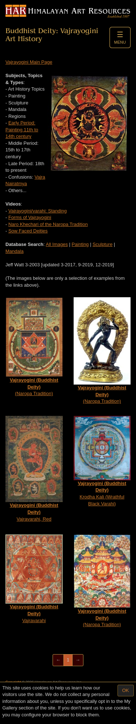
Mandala (14, 251)
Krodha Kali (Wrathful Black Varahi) (102, 461)
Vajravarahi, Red (34, 468)
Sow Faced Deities (28, 231)
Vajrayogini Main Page (28, 62)
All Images (57, 244)
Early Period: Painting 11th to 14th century (21, 129)
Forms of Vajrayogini (29, 217)
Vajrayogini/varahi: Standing (37, 211)
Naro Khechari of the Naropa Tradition (48, 224)
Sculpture (102, 244)
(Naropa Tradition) (34, 346)
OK (125, 690)
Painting (80, 244)
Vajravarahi (34, 578)
